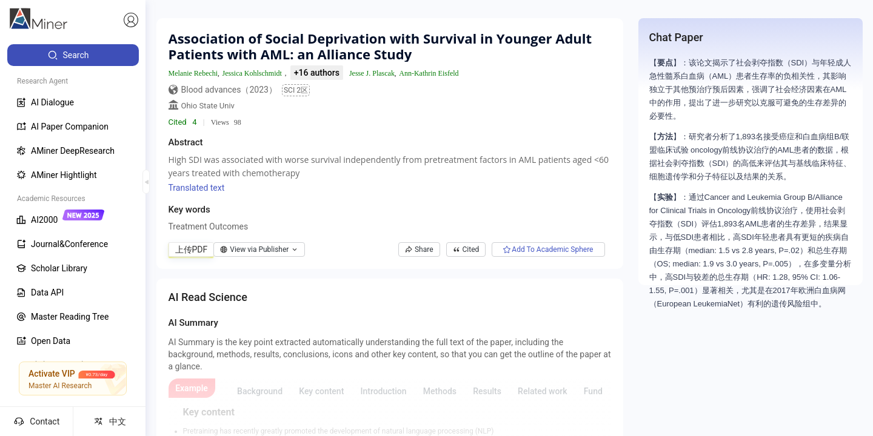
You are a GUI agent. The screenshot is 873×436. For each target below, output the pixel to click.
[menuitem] (73, 55)
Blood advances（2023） (229, 89)
